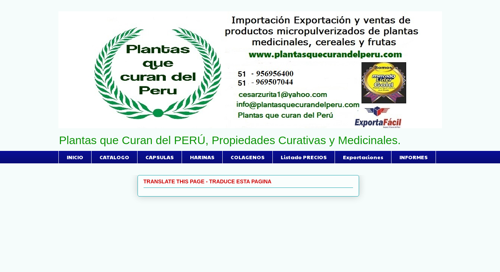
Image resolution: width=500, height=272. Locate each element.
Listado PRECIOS (304, 157)
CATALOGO (114, 157)
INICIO (75, 157)
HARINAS (202, 157)
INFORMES (413, 157)
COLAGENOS (248, 157)
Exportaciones (363, 157)
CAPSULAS (159, 157)
